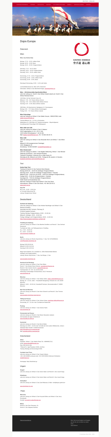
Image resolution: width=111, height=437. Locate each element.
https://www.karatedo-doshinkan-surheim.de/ (32, 219)
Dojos (69, 4)
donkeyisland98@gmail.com (31, 343)
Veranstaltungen (79, 4)
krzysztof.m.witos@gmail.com (33, 400)
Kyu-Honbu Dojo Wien (59, 4)
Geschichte (40, 4)
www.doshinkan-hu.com (26, 386)
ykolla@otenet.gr (24, 358)
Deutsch (85, 1)
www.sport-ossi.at (25, 185)
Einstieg (48, 4)
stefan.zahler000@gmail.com (55, 278)
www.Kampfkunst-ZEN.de (27, 318)
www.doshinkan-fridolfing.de (27, 233)
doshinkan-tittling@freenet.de (56, 300)
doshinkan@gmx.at (50, 88)
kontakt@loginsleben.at (44, 147)
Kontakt (88, 4)
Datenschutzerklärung (25, 420)
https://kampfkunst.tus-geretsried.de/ (30, 329)
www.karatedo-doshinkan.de (27, 259)
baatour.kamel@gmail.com (30, 135)
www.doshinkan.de (25, 273)
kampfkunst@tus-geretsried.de (31, 331)
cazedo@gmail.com (42, 268)
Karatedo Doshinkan (22, 4)
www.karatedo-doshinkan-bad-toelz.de (30, 295)
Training (32, 4)
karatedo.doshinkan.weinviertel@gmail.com (32, 159)
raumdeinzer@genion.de (47, 266)
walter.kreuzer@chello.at (27, 118)
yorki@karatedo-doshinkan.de (28, 241)
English (91, 1)
